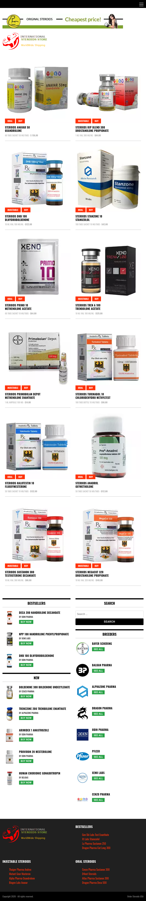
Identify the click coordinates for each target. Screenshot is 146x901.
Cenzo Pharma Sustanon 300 (96, 870)
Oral (10, 121)
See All (98, 649)
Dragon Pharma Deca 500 (94, 883)
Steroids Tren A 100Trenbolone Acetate (87, 307)
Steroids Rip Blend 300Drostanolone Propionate (92, 129)
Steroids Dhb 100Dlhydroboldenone (17, 218)
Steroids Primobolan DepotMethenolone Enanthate (22, 396)
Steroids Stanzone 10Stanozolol (88, 218)
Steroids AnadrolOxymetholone (86, 485)
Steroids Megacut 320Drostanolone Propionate (92, 574)
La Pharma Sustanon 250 (94, 844)
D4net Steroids (89, 874)
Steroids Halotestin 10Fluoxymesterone (19, 485)
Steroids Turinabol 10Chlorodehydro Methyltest (92, 396)
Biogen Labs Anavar (18, 883)
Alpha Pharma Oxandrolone (22, 878)
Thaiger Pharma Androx (20, 870)
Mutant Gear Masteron (19, 874)
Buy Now (26, 622)
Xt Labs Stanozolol (90, 839)
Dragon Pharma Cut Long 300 (96, 848)
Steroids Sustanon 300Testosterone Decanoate (20, 574)
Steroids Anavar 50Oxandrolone (17, 129)
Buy (20, 121)
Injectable (83, 121)
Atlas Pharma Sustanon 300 (95, 878)
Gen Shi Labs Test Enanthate (95, 835)
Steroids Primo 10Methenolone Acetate (18, 307)
